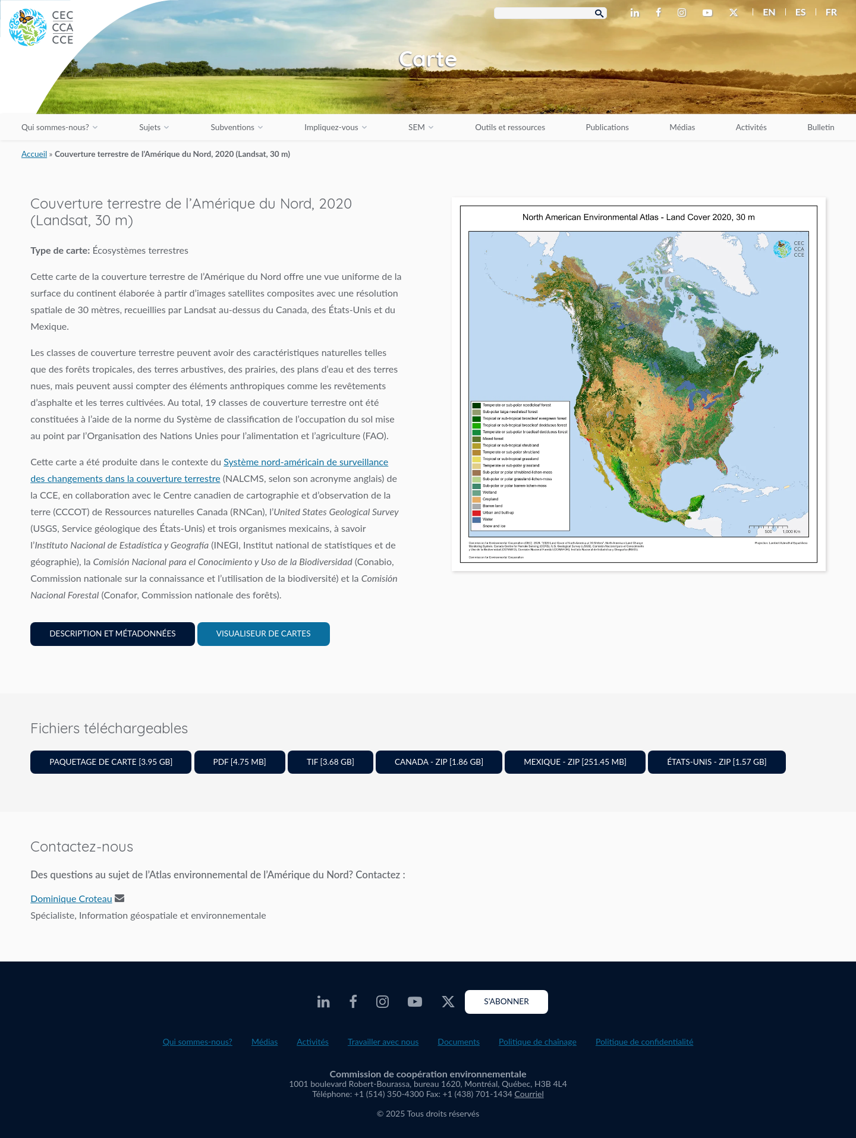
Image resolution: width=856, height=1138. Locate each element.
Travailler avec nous (383, 1041)
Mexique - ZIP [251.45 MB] (575, 762)
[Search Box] (550, 13)
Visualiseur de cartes (263, 633)
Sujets (149, 127)
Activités (751, 127)
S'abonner (506, 1001)
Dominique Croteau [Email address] (71, 898)
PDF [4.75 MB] (239, 762)
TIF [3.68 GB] (330, 762)
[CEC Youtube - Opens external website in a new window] (710, 13)
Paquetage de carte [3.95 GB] (110, 762)
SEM (416, 127)
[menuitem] (764, 11)
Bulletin (821, 127)
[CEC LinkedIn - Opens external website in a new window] (637, 13)
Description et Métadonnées (112, 633)
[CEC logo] (89, 89)
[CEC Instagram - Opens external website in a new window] (684, 13)
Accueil (34, 154)
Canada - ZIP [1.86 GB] (439, 762)
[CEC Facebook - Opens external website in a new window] (661, 13)
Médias (682, 127)
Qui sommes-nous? (55, 127)
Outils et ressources (510, 127)
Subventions (232, 127)
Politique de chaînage (538, 1041)
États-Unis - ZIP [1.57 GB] (717, 762)
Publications (607, 127)
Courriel (529, 1094)
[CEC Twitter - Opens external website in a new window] (736, 13)
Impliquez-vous (331, 127)
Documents (459, 1041)
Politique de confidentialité (644, 1041)
